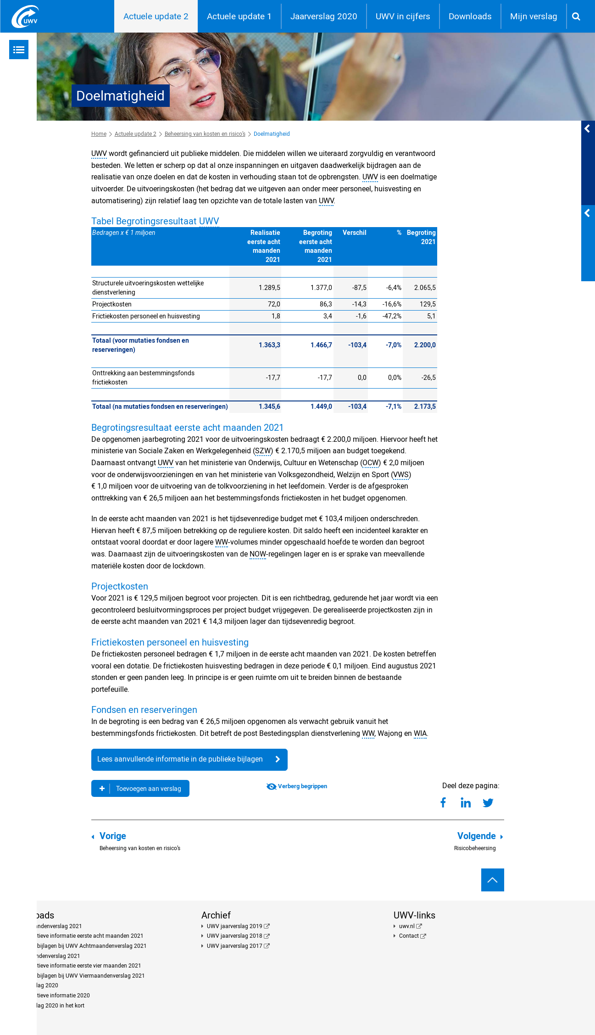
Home (98, 134)
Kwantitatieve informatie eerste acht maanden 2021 (79, 936)
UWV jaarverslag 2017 (234, 946)
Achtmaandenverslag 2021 (48, 926)
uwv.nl (407, 926)
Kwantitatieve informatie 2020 (52, 995)
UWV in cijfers (403, 16)
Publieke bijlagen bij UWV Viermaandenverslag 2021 (80, 976)
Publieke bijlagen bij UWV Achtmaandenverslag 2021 (81, 946)
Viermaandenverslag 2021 (47, 956)
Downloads (470, 16)
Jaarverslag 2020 (323, 16)
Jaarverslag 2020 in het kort (49, 1005)
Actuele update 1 (239, 16)
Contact (409, 936)
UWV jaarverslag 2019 (234, 926)
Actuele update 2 (156, 16)
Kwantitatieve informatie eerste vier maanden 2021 (78, 966)
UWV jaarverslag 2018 (234, 936)
